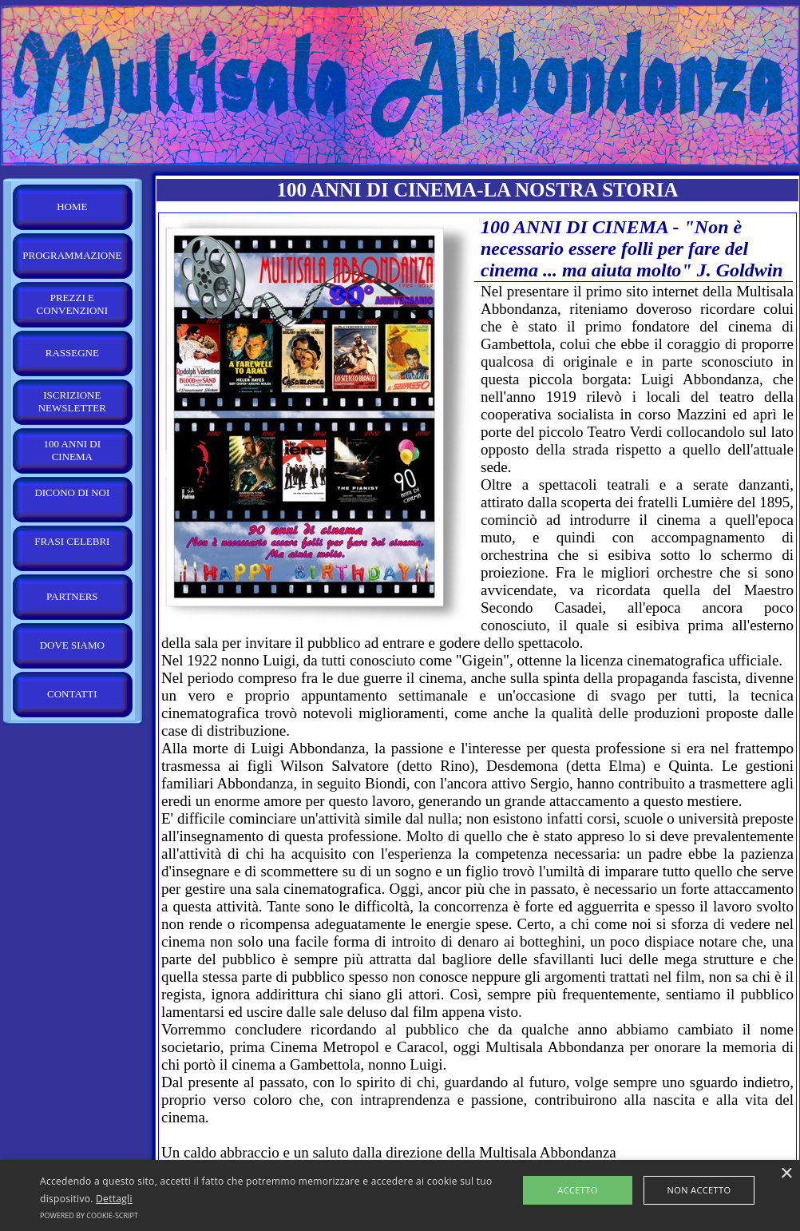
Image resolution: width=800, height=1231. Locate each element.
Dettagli (114, 1198)
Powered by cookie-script (89, 1215)
